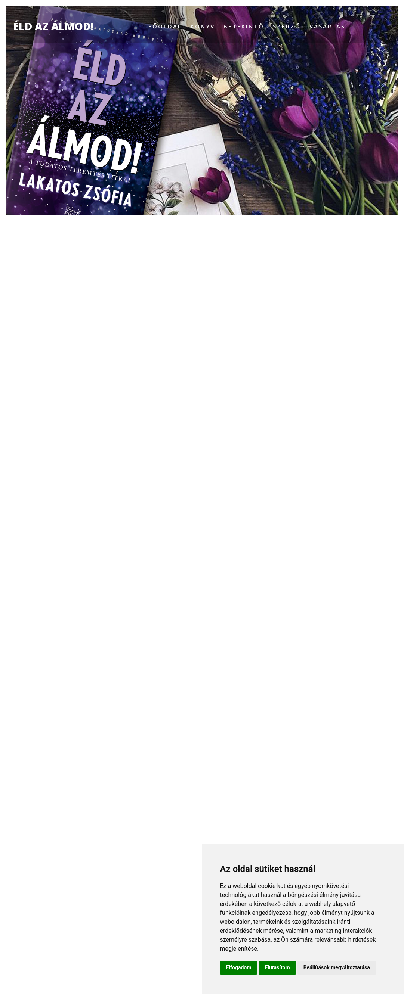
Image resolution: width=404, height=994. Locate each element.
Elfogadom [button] (239, 967)
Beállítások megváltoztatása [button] (336, 967)
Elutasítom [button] (277, 967)
